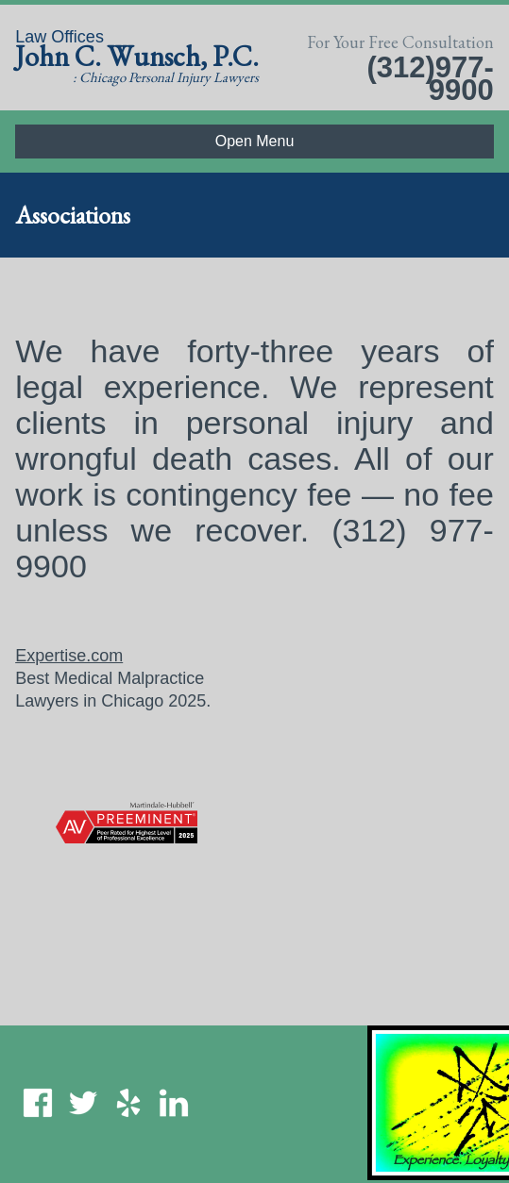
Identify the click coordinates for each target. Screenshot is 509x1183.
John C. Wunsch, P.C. (137, 56)
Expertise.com (69, 655)
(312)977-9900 (429, 79)
